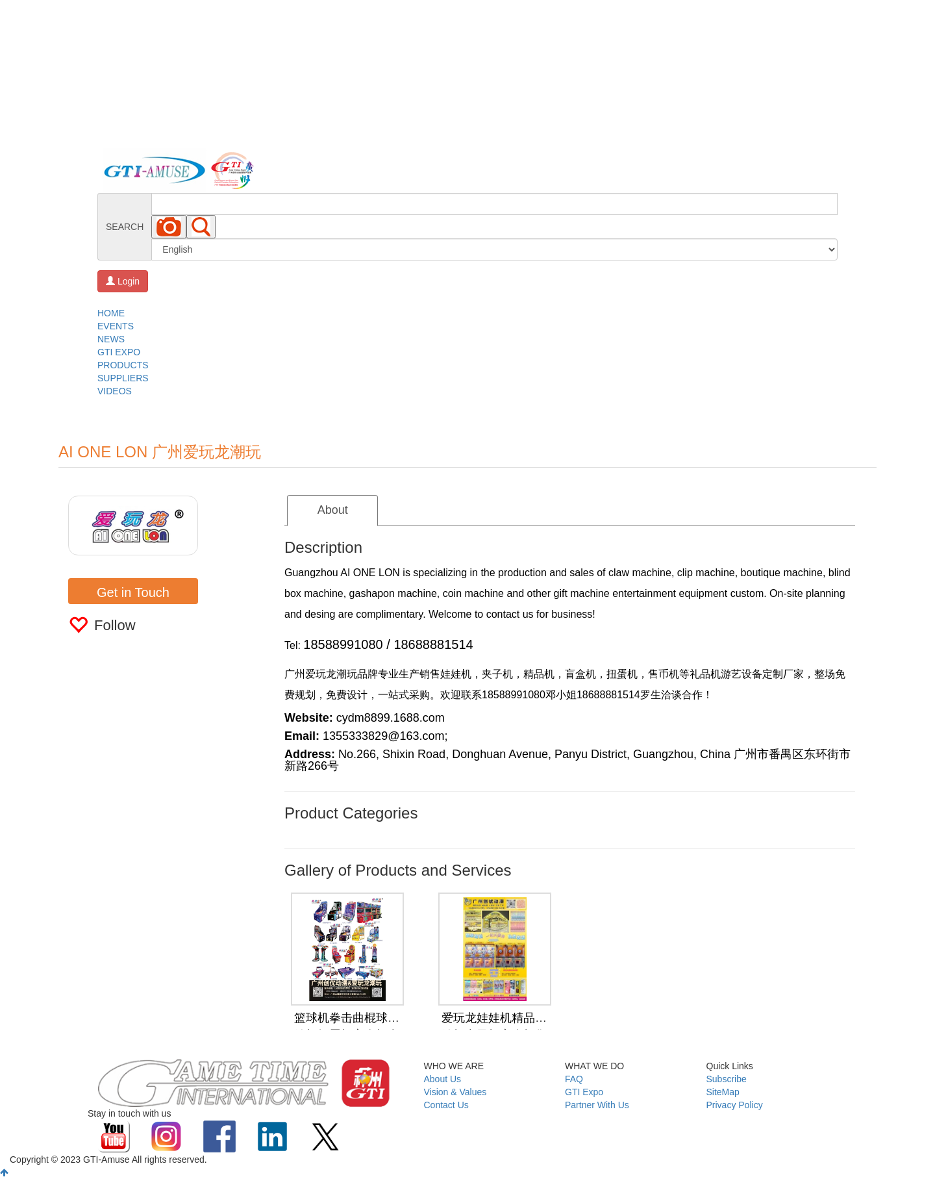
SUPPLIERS (123, 378)
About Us (443, 1079)
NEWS (111, 339)
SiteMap (723, 1092)
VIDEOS (114, 391)
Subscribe (726, 1079)
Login (123, 281)
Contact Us (446, 1105)
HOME (111, 313)
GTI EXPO (118, 352)
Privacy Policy (734, 1105)
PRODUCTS (123, 365)
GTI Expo (584, 1092)
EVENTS (115, 326)
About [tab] (333, 509)
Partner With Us (597, 1105)
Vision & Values (455, 1092)
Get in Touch (133, 592)
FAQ (574, 1079)
